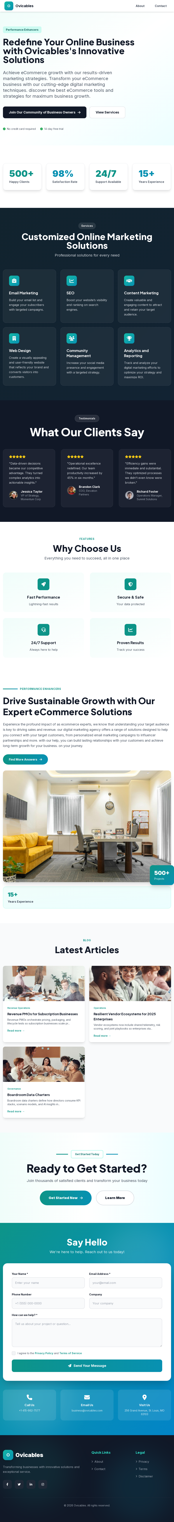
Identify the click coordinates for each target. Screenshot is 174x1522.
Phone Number (22, 1294)
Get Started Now (66, 1198)
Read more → (16, 1030)
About (140, 6)
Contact (161, 6)
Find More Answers (25, 759)
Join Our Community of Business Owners (45, 112)
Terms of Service (70, 1353)
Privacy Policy (44, 1353)
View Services (107, 112)
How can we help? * (24, 1315)
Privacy (142, 1461)
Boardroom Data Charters (28, 1095)
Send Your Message (87, 1366)
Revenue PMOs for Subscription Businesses (42, 1014)
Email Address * (99, 1273)
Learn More (115, 1198)
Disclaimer (144, 1476)
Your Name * (20, 1273)
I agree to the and (50, 1353)
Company (95, 1294)
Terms (141, 1469)
